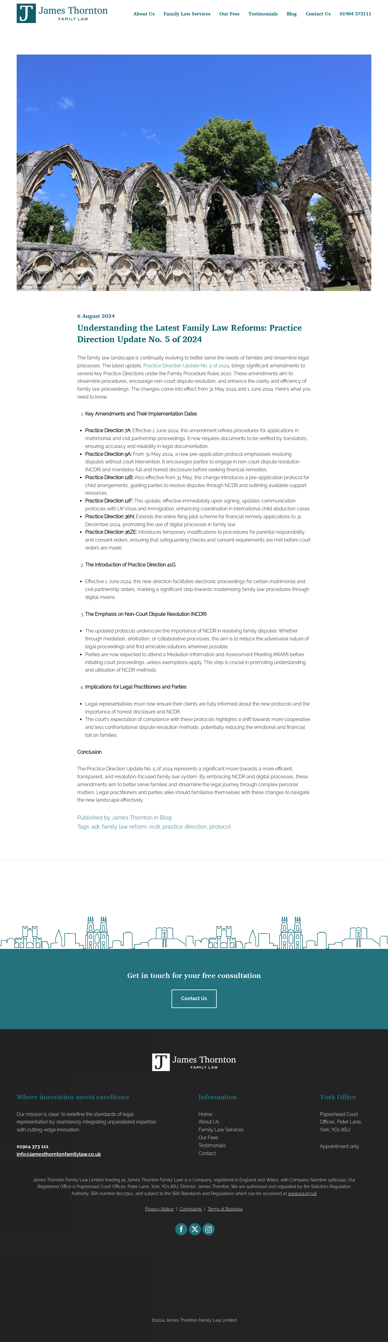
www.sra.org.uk (302, 1193)
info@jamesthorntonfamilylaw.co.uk (59, 1154)
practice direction (184, 826)
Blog (166, 817)
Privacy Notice (159, 1209)
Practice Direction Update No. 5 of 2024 (186, 366)
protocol (220, 826)
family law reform (124, 826)
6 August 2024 (96, 315)
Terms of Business (225, 1209)
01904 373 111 (32, 1146)
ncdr (154, 826)
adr (95, 826)
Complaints (190, 1209)
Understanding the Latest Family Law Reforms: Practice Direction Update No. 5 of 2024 (189, 333)
